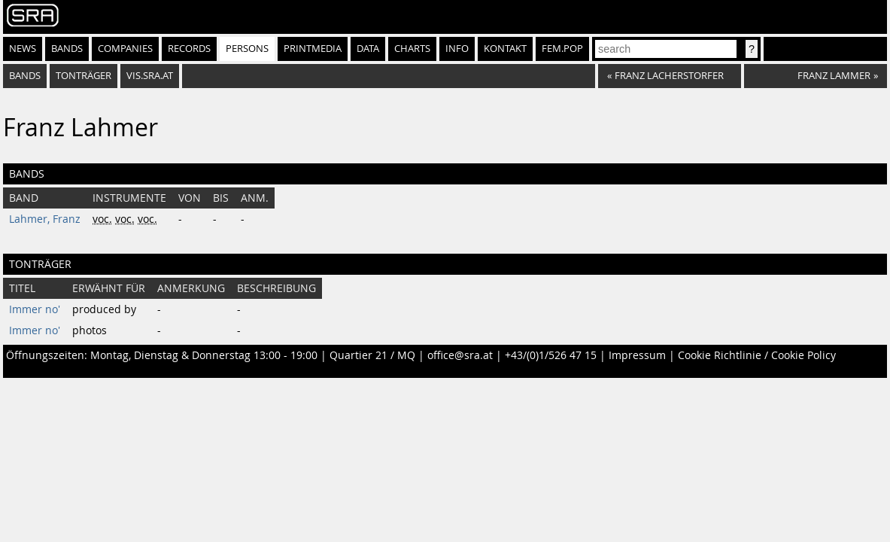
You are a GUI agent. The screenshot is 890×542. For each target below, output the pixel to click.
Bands (67, 48)
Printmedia (313, 48)
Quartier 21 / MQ (372, 355)
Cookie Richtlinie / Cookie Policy (757, 355)
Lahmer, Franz (44, 219)
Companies (125, 48)
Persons (247, 48)
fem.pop (562, 48)
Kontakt (505, 48)
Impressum (637, 355)
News (22, 48)
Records (189, 48)
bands (25, 75)
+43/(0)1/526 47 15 (551, 355)
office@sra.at (460, 355)
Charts (412, 48)
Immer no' (34, 309)
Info (457, 48)
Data (368, 48)
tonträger (83, 75)
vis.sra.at (149, 75)
